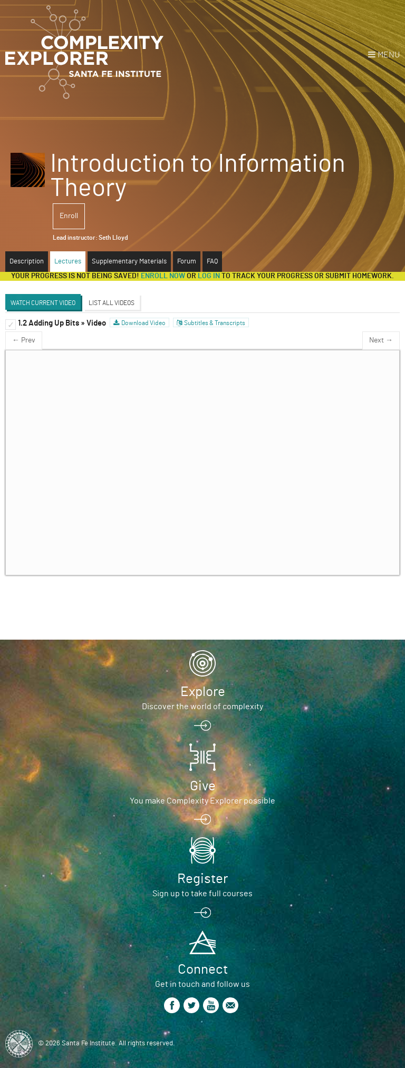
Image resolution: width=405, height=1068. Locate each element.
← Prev (23, 340)
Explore (202, 692)
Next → (381, 340)
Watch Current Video (43, 303)
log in (209, 276)
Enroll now (163, 276)
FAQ (212, 261)
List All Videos (111, 303)
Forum (186, 261)
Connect (203, 969)
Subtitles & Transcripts (214, 323)
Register (202, 879)
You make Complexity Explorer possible (202, 801)
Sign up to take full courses (202, 893)
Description (26, 261)
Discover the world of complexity (202, 706)
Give (203, 786)
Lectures (67, 261)
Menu (389, 55)
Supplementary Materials (129, 261)
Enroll (69, 216)
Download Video (143, 323)
